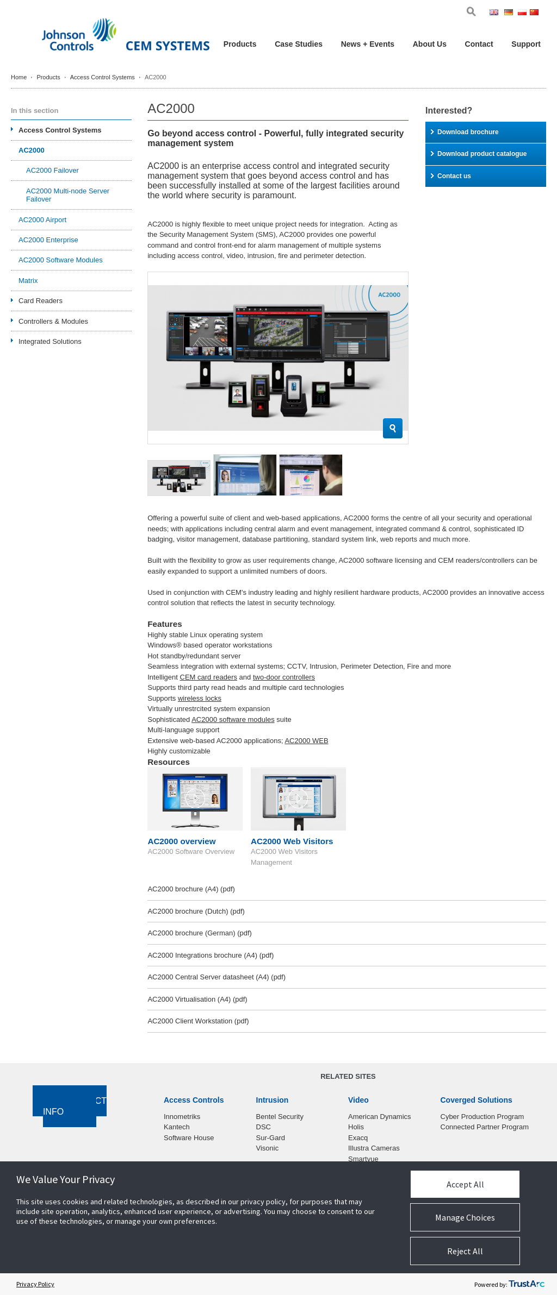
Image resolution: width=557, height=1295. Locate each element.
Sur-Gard (270, 1138)
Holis (356, 1127)
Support (526, 44)
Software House (189, 1138)
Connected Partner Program (485, 1127)
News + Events (367, 44)
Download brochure (465, 132)
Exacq (358, 1138)
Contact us (451, 176)
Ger (510, 13)
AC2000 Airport (42, 220)
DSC (263, 1127)
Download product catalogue (479, 154)
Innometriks (182, 1116)
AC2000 (31, 150)
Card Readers (40, 301)
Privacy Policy (35, 1284)
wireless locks (199, 698)
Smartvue (363, 1159)
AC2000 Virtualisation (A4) (197, 999)
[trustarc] (527, 1284)
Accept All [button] (465, 1184)
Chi (535, 13)
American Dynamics (379, 1116)
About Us (430, 44)
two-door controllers (284, 677)
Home (19, 77)
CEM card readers (208, 677)
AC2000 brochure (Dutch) (195, 911)
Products (240, 44)
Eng (496, 13)
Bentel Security (280, 1116)
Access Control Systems (102, 77)
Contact (479, 44)
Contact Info (75, 1106)
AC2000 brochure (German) (199, 933)
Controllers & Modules (53, 321)
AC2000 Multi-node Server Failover (67, 195)
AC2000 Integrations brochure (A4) (210, 955)
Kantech (177, 1127)
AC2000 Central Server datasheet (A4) (216, 977)
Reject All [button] (465, 1251)
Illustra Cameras (374, 1148)
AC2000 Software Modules (60, 260)
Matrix (28, 280)
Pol (523, 13)
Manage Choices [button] (465, 1217)
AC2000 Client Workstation (198, 1021)
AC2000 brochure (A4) (190, 889)
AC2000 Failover (52, 170)
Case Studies (299, 44)
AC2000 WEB (306, 741)
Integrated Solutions (50, 341)
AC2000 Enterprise (48, 240)
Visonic (267, 1148)
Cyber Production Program (482, 1116)
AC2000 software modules (232, 719)
